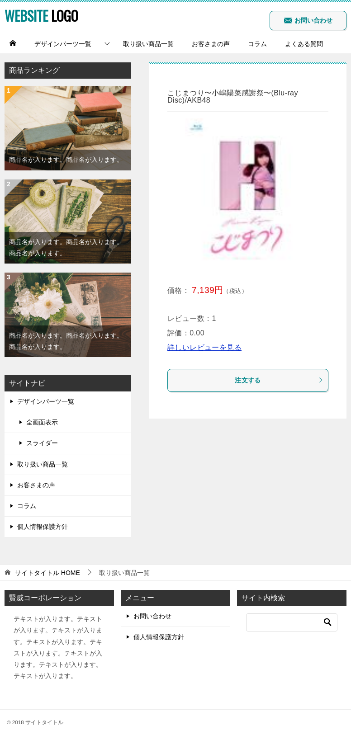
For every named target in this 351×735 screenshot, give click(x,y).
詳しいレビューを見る (204, 347)
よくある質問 (304, 43)
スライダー (42, 443)
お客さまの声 (211, 43)
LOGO (41, 15)
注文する (279, 380)
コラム (257, 43)
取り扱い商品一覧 (148, 43)
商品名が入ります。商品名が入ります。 (66, 159)
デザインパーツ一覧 (62, 43)
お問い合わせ (308, 20)
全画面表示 (42, 422)
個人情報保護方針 (42, 526)
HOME (47, 572)
